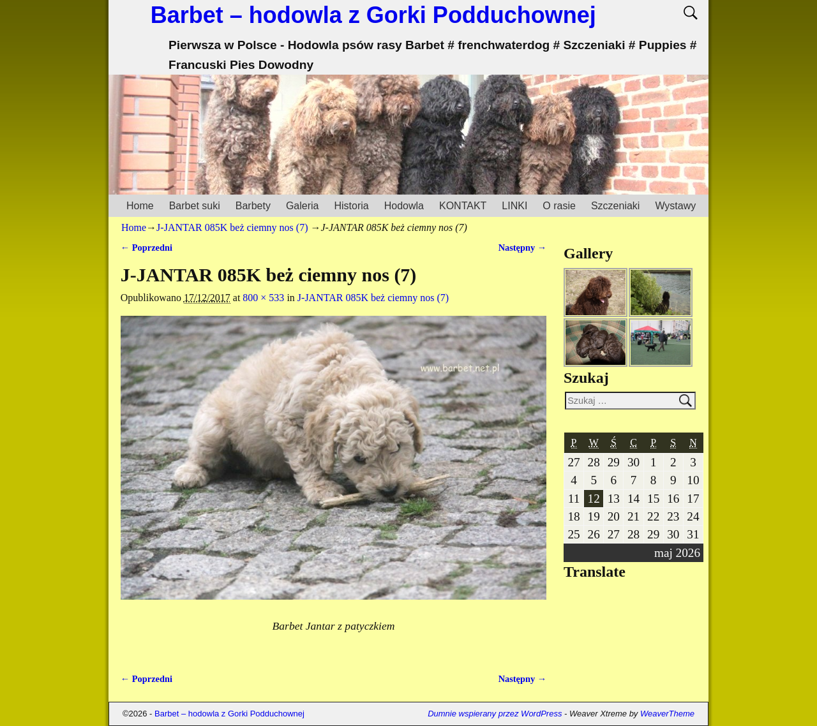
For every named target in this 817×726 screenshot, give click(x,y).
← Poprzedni (146, 247)
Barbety (253, 205)
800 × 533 (263, 297)
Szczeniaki (615, 205)
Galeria (302, 205)
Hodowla (404, 205)
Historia (351, 205)
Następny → (522, 247)
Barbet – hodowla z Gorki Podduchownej (373, 15)
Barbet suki (194, 205)
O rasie (559, 205)
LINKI (514, 205)
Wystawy (675, 205)
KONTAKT (462, 205)
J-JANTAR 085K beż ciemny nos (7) (232, 227)
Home (140, 205)
